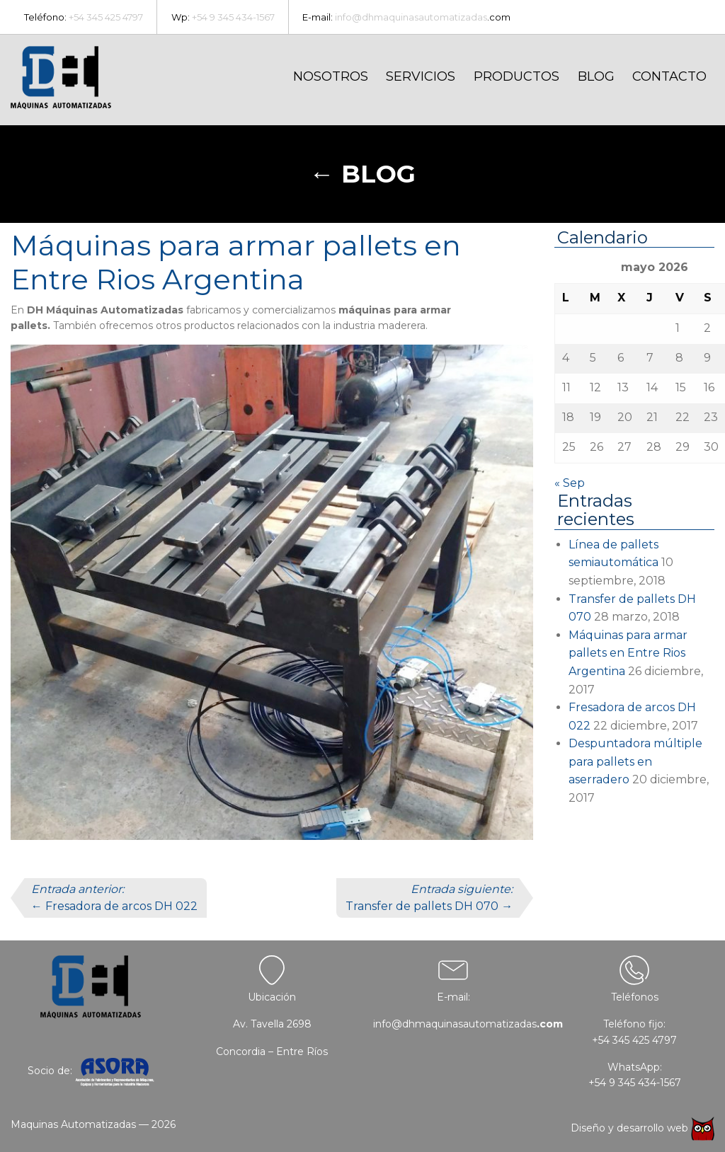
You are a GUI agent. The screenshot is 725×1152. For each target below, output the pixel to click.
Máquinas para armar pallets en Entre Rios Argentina (628, 653)
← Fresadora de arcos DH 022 (114, 897)
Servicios (420, 76)
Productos (516, 76)
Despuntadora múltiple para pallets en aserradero (635, 761)
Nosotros (330, 76)
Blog (596, 76)
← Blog (362, 174)
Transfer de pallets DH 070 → (429, 897)
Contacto (669, 76)
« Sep (569, 483)
